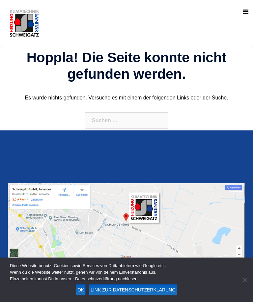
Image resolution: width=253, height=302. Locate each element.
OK (80, 289)
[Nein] (244, 280)
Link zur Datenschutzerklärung (133, 289)
